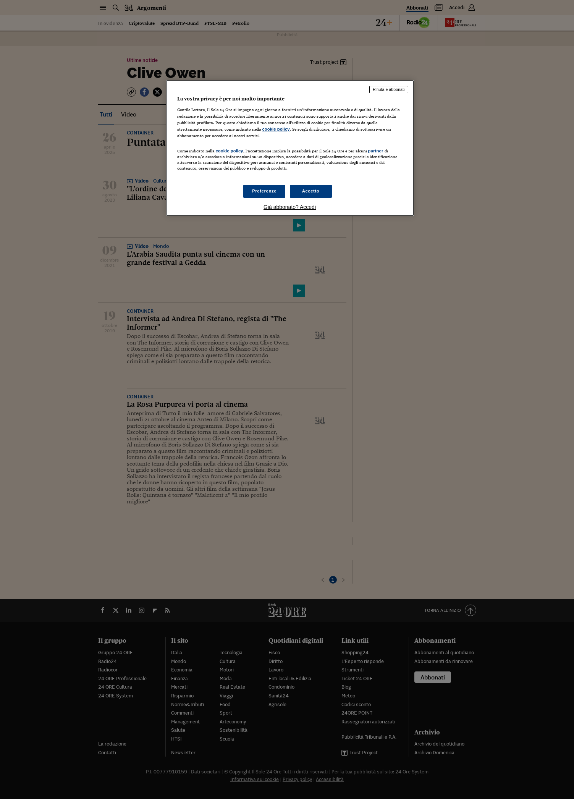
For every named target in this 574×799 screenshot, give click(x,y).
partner (375, 151)
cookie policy (276, 129)
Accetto (311, 191)
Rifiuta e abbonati (389, 89)
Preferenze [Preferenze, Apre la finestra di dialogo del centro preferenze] (264, 191)
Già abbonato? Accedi (290, 207)
